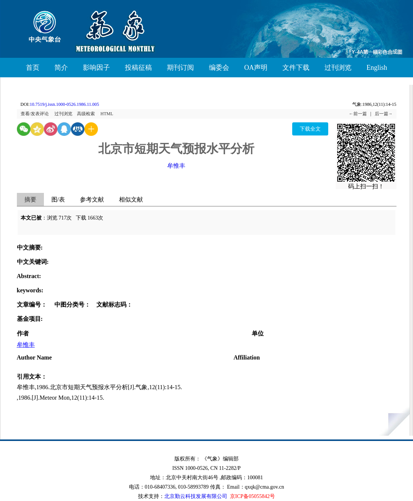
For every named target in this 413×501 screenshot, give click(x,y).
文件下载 (295, 67)
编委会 (219, 67)
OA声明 (255, 67)
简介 (61, 67)
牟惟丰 (176, 165)
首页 (32, 67)
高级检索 (86, 113)
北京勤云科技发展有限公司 (195, 496)
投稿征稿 (138, 67)
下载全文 (310, 129)
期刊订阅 (180, 67)
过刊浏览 (337, 67)
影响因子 (96, 67)
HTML (107, 113)
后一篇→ (384, 113)
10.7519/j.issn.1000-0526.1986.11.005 (64, 104)
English (376, 67)
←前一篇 (358, 113)
